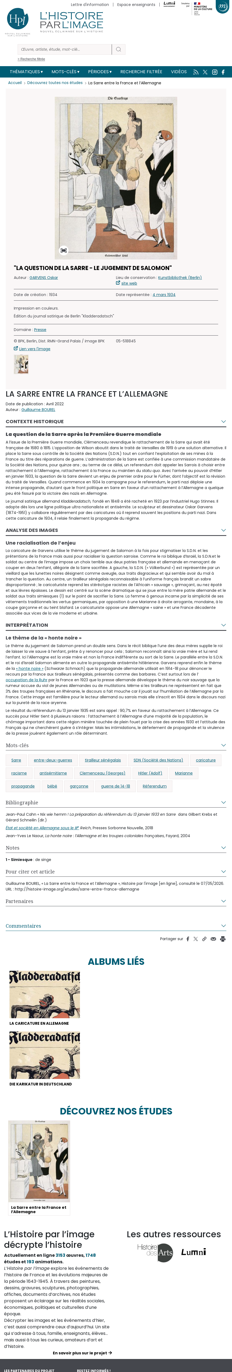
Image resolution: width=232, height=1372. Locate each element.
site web (129, 283)
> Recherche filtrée (31, 59)
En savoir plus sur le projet (80, 1354)
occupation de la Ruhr (26, 680)
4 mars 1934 (164, 294)
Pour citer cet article (30, 871)
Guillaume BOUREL (38, 409)
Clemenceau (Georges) (102, 773)
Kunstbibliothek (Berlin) (180, 277)
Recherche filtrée (141, 72)
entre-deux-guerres (53, 760)
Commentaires (23, 926)
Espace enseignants (136, 5)
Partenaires (19, 901)
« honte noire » (29, 668)
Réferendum (155, 786)
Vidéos (179, 72)
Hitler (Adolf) (150, 773)
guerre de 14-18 (115, 786)
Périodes (98, 72)
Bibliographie (22, 802)
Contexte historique (35, 421)
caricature (206, 760)
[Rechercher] (65, 49)
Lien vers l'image (34, 349)
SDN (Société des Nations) (158, 760)
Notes (13, 847)
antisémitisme (53, 773)
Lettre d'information (90, 5)
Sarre (16, 760)
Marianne (184, 773)
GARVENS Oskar (44, 277)
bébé (52, 786)
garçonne (79, 786)
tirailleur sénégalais (103, 760)
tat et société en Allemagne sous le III (42, 828)
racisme (19, 773)
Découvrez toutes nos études (56, 83)
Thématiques (25, 72)
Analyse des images (32, 530)
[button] (21, 364)
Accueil (15, 83)
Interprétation (27, 625)
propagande (23, 786)
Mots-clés (63, 72)
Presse (40, 329)
